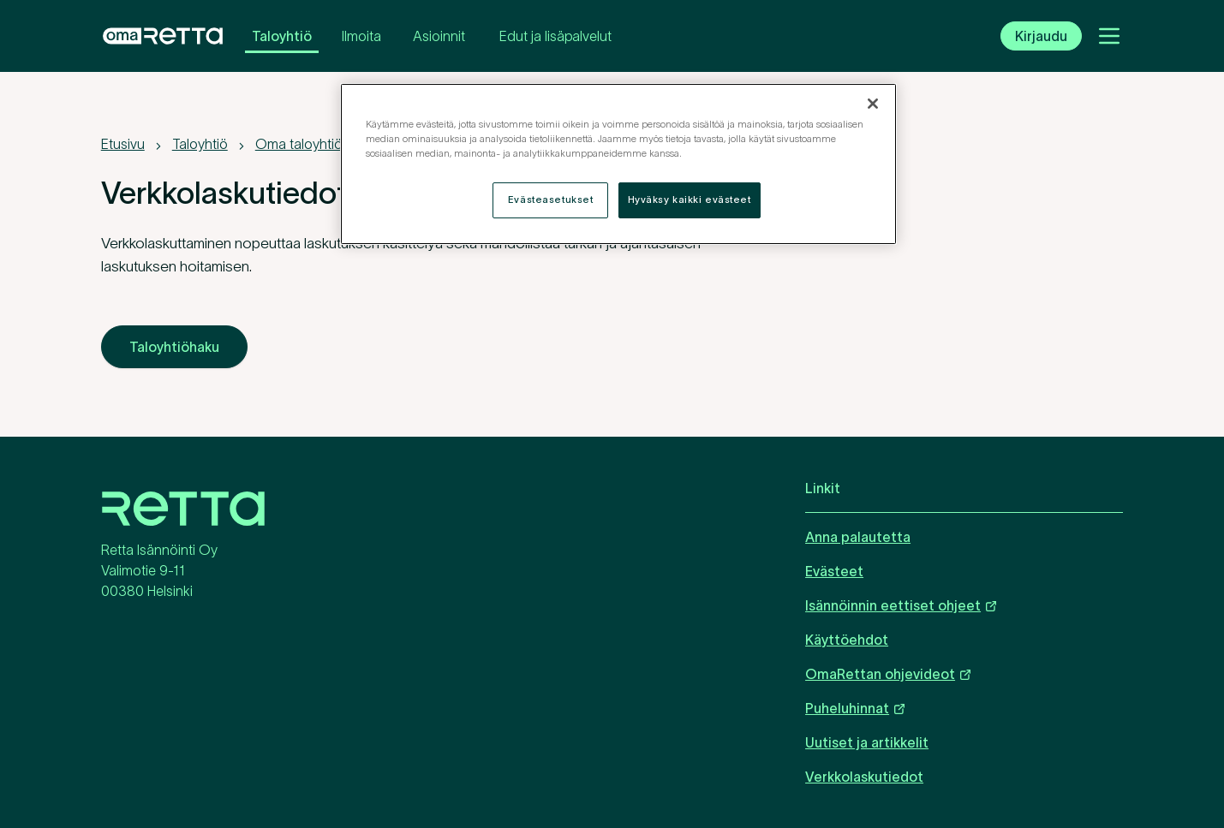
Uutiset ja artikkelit (866, 742)
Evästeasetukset (551, 199)
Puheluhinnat (855, 708)
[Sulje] (873, 103)
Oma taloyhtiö (299, 144)
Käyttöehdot (846, 639)
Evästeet (834, 571)
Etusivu (123, 144)
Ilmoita (361, 36)
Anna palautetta (858, 537)
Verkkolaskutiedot (864, 776)
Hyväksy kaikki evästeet (689, 199)
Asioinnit (439, 36)
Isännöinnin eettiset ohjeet (901, 605)
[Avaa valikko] (1109, 36)
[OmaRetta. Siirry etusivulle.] (162, 36)
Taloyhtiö (282, 36)
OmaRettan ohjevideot (888, 673)
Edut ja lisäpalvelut (555, 36)
